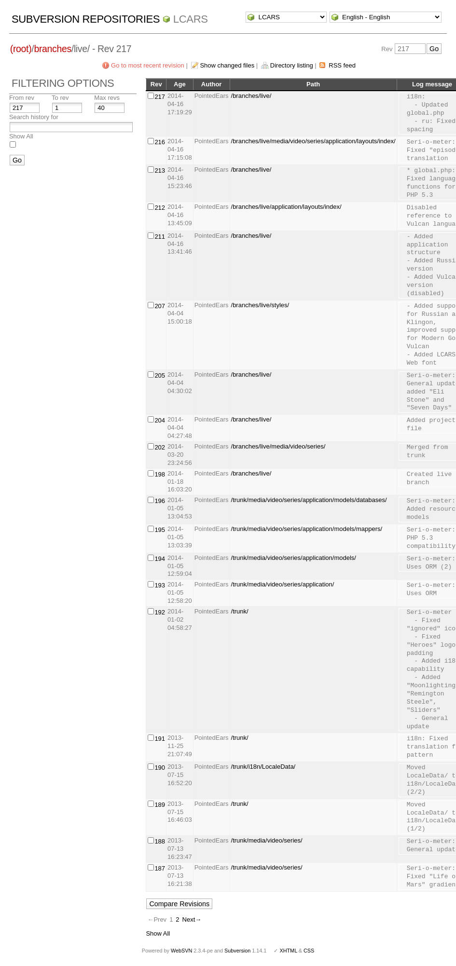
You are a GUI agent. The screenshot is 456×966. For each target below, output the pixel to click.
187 (159, 868)
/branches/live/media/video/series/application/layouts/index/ (313, 141)
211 (159, 236)
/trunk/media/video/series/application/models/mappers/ (307, 528)
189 (159, 804)
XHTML (288, 950)
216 (159, 142)
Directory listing (291, 65)
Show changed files (227, 65)
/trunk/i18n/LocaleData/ (263, 766)
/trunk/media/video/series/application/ (282, 584)
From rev (21, 97)
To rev (60, 97)
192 (159, 612)
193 (159, 585)
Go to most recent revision (147, 65)
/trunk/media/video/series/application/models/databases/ (309, 499)
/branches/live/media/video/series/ (278, 446)
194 (159, 558)
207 (159, 306)
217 (159, 96)
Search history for (33, 117)
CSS (309, 950)
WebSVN (181, 950)
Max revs (107, 97)
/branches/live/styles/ (260, 305)
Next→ (192, 919)
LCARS (190, 19)
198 (159, 474)
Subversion (237, 950)
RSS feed (342, 65)
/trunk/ (240, 611)
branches (52, 48)
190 (159, 767)
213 (159, 170)
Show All (21, 136)
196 (159, 500)
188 (159, 841)
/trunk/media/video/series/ (267, 840)
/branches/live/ (251, 95)
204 (159, 420)
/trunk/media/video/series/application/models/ (293, 557)
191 (159, 738)
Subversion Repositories (86, 19)
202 (159, 447)
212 (159, 207)
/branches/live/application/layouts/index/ (286, 206)
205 (159, 375)
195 (159, 529)
